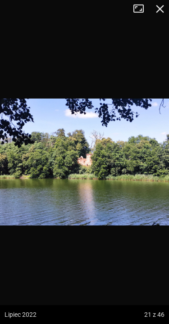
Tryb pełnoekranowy (142, 9)
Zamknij (160, 9)
